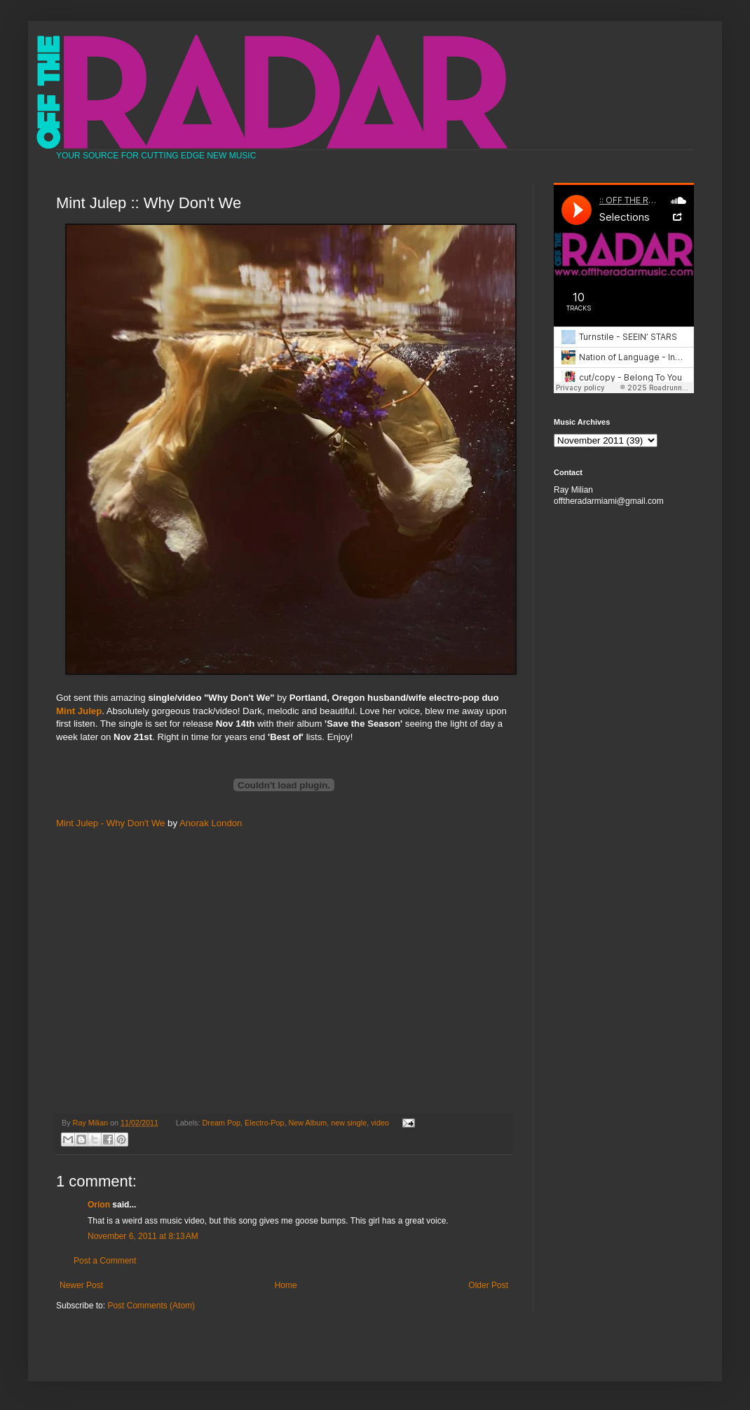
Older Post (488, 1285)
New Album (308, 1122)
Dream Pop (222, 1122)
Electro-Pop (264, 1122)
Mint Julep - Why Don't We (110, 823)
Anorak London (210, 823)
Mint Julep (79, 711)
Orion (99, 1205)
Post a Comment (105, 1261)
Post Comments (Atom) (151, 1305)
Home (286, 1285)
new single (349, 1122)
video (380, 1122)
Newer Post (81, 1285)
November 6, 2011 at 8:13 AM (143, 1236)
